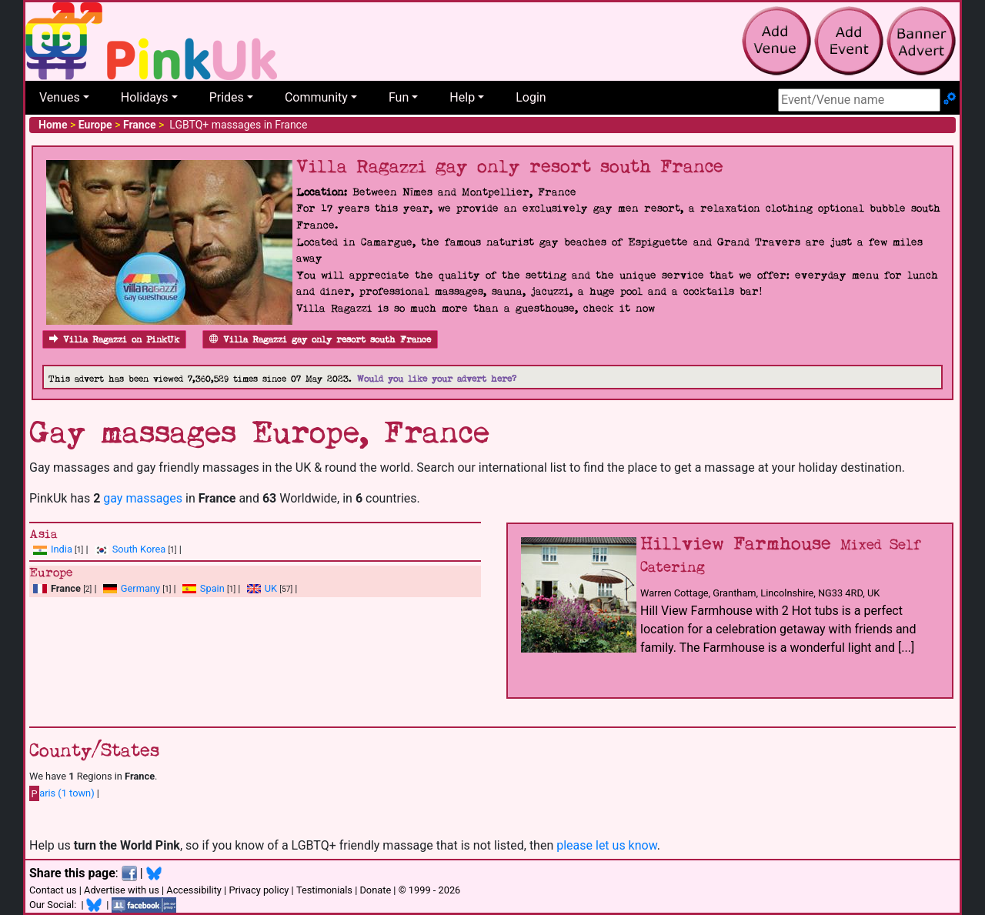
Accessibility (194, 890)
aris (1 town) (62, 793)
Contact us (53, 890)
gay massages (142, 498)
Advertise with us (121, 890)
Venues (59, 97)
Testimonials (324, 890)
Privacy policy (259, 890)
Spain (212, 588)
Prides (226, 97)
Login (531, 97)
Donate (375, 890)
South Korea (138, 549)
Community (316, 97)
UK (271, 588)
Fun (399, 97)
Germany (140, 588)
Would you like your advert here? (436, 379)
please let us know (606, 845)
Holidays (145, 97)
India (61, 549)
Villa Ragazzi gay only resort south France (320, 339)
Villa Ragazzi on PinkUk (114, 339)
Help (462, 97)
